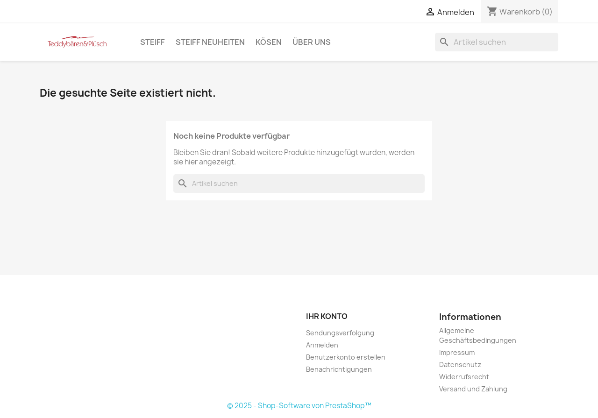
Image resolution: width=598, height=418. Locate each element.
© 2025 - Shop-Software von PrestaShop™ (299, 406)
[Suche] (496, 42)
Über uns (311, 42)
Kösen (269, 42)
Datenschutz (460, 364)
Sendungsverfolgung (340, 332)
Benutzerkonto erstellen (345, 357)
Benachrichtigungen (339, 369)
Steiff (152, 42)
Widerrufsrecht (464, 376)
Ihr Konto (327, 316)
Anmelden (322, 344)
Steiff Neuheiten (210, 42)
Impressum (457, 352)
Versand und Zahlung (473, 388)
